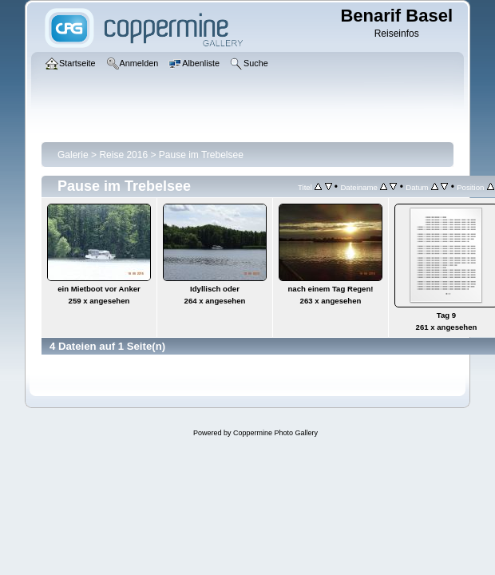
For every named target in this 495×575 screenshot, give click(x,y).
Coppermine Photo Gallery (275, 433)
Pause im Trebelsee (201, 155)
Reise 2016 (123, 155)
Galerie (73, 155)
